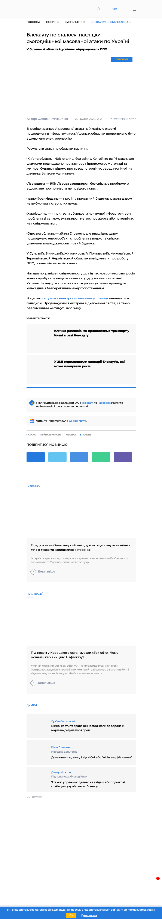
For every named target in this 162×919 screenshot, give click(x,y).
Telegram (88, 402)
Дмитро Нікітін (61, 772)
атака (32, 435)
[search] (98, 9)
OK (71, 915)
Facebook (104, 402)
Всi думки (34, 796)
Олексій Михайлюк (53, 119)
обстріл (71, 435)
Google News (77, 420)
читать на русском (121, 118)
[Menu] (133, 9)
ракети (86, 435)
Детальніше (46, 571)
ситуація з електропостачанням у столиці (75, 298)
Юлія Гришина (60, 747)
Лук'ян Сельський (63, 721)
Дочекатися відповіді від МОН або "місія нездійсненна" (91, 757)
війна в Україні (51, 435)
